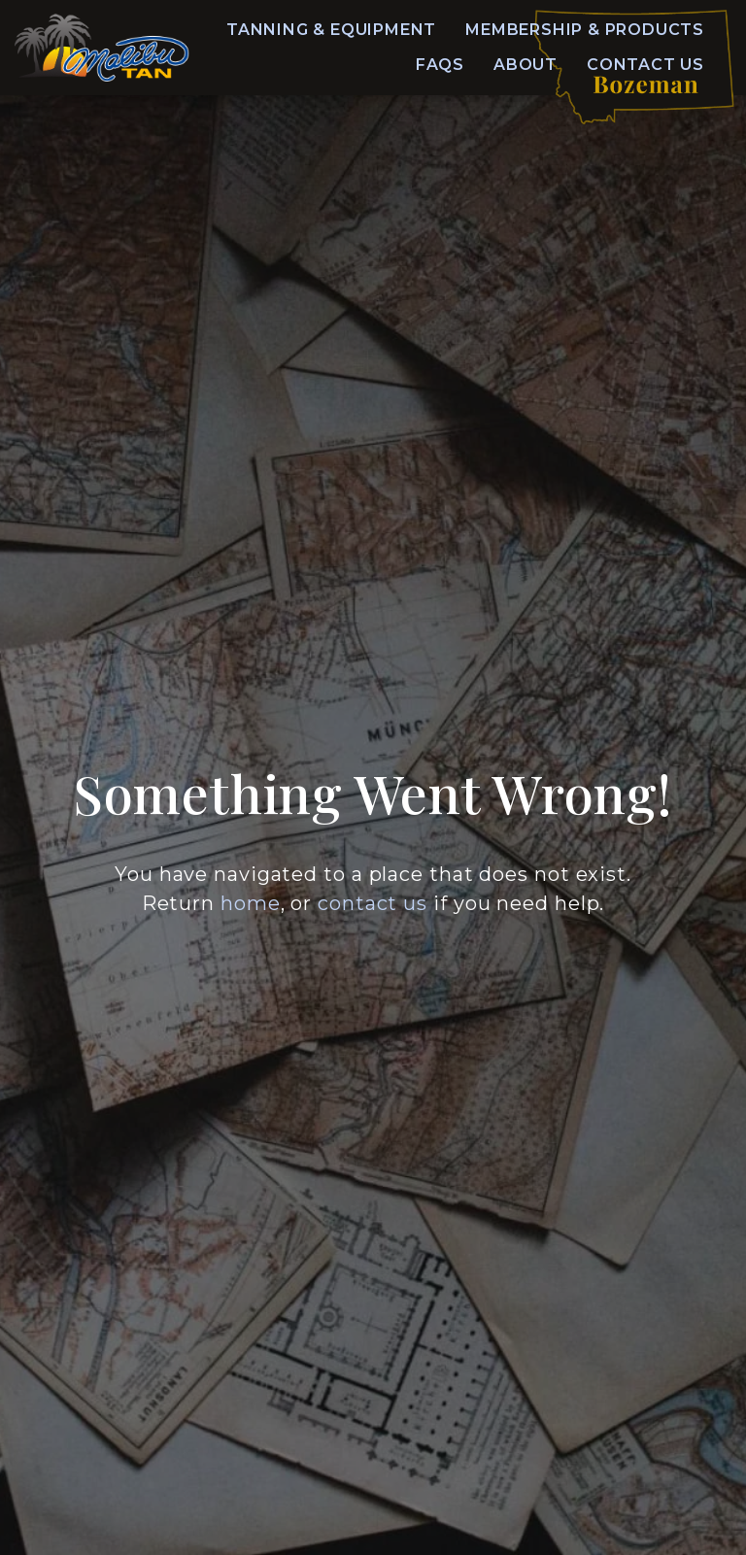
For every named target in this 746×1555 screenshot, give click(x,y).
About (525, 64)
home (250, 903)
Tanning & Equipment (331, 29)
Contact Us (645, 64)
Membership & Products (584, 29)
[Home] (102, 48)
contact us (372, 903)
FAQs (440, 64)
